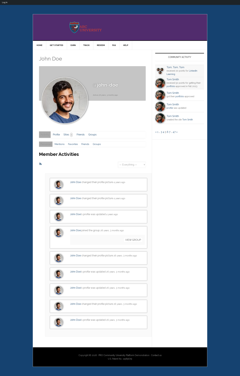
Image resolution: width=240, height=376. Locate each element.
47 (174, 132)
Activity (45, 134)
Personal (46, 144)
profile (170, 108)
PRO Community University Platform (116, 355)
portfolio (171, 86)
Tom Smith (173, 79)
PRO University (120, 27)
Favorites (74, 144)
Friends (81, 134)
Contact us (156, 355)
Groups (93, 134)
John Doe (75, 182)
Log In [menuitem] (5, 2)
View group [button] (132, 240)
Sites (69, 135)
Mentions (60, 144)
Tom (169, 67)
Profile (57, 134)
